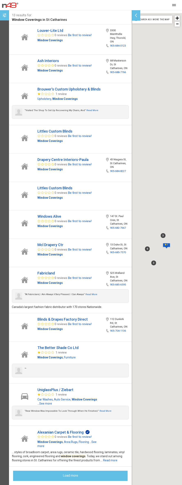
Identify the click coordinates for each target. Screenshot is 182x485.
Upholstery (44, 98)
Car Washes (45, 399)
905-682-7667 (118, 227)
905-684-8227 (118, 171)
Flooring (84, 442)
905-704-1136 (118, 330)
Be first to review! (80, 35)
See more (45, 403)
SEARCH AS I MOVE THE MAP (153, 19)
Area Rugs (71, 442)
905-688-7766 (118, 72)
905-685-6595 (118, 284)
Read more (92, 110)
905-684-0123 (118, 45)
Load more (70, 475)
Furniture (70, 357)
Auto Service (62, 399)
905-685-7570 (118, 252)
